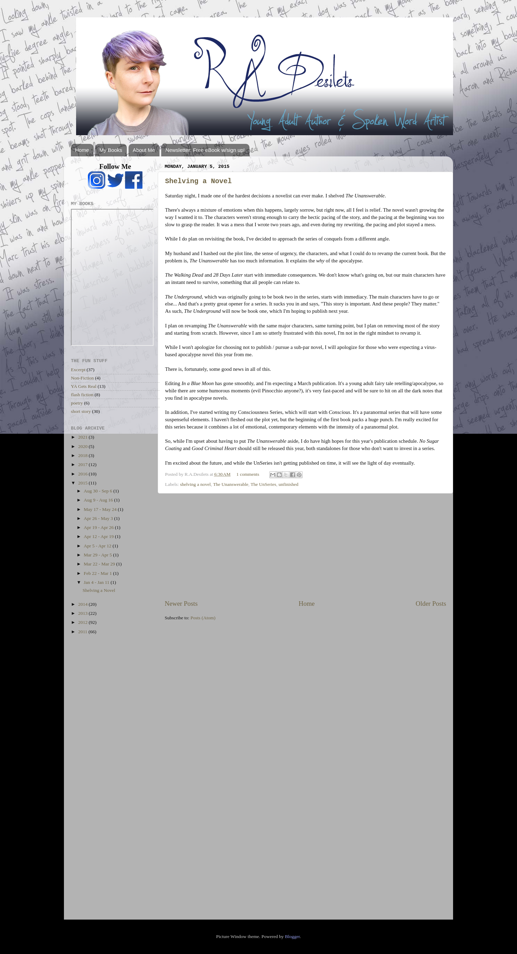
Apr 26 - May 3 (99, 518)
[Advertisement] (305, 546)
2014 (83, 604)
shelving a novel (195, 484)
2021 (83, 437)
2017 (83, 464)
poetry (77, 403)
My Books (110, 150)
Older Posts (431, 603)
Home (82, 150)
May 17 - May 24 (101, 509)
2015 (83, 483)
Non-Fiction (82, 378)
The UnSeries (263, 484)
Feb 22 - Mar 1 (98, 573)
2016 (83, 473)
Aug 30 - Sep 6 (98, 491)
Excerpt (78, 369)
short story (81, 411)
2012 (83, 622)
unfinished (288, 484)
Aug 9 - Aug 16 (99, 500)
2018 (83, 455)
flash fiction (82, 394)
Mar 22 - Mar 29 (100, 563)
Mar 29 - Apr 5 (98, 554)
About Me (144, 150)
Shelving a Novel (198, 181)
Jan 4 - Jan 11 (97, 582)
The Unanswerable (230, 484)
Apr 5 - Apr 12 (98, 545)
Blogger (292, 936)
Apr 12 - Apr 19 (99, 536)
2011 (83, 631)
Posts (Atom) (202, 617)
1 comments (247, 474)
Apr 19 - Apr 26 (99, 527)
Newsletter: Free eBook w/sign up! (205, 150)
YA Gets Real (84, 386)
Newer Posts (181, 603)
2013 (83, 613)
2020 (83, 446)
